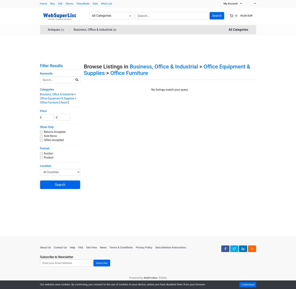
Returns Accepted (55, 131)
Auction (49, 153)
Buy (52, 3)
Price (43, 111)
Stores (69, 3)
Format (44, 148)
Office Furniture (49, 102)
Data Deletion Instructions (170, 247)
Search (217, 16)
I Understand (247, 284)
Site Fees (91, 247)
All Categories (238, 30)
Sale (95, 3)
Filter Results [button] (54, 65)
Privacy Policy (144, 247)
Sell (60, 3)
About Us (45, 247)
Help (72, 247)
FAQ (80, 247)
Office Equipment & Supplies (57, 98)
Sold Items (51, 135)
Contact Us (60, 247)
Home (43, 3)
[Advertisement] (148, 48)
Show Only (47, 127)
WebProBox (150, 277)
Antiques (56, 30)
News (103, 247)
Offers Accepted (54, 140)
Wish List (106, 3)
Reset (64, 102)
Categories (47, 89)
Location (45, 166)
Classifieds (82, 3)
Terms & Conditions (121, 247)
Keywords (46, 73)
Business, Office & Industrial (95, 30)
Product (49, 157)
